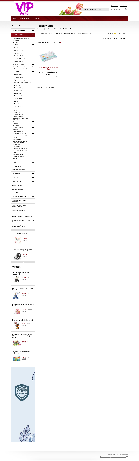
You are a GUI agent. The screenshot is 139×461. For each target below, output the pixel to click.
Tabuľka (119, 33)
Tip (103, 38)
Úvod (14, 19)
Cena (58, 33)
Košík (86, 9)
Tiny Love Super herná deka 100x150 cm (21, 352)
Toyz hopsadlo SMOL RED (21, 233)
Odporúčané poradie (83, 33)
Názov (50, 33)
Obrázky (110, 33)
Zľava (115, 38)
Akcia (109, 38)
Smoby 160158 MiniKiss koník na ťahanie (23, 305)
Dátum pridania (68, 33)
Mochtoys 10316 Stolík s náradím (23, 320)
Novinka (122, 38)
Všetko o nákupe (24, 19)
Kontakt (36, 19)
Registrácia (123, 6)
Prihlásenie (114, 6)
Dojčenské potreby (48, 29)
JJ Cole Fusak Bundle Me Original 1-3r (20, 273)
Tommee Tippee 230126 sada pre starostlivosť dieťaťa (22, 250)
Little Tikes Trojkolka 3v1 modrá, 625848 (22, 289)
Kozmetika (58, 29)
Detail (25, 240)
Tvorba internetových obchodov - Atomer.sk (114, 457)
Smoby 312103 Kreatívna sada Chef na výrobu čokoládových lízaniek (22, 335)
